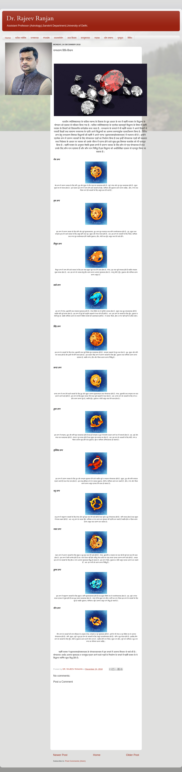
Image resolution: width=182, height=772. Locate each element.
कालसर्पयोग (58, 38)
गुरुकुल (120, 38)
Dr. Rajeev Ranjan (30, 18)
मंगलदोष (46, 38)
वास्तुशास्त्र (85, 38)
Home (8, 38)
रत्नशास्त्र (35, 38)
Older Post (132, 754)
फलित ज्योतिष (20, 38)
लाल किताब (72, 38)
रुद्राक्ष (97, 38)
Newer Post (60, 754)
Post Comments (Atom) (75, 761)
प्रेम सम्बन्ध (108, 38)
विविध (130, 38)
